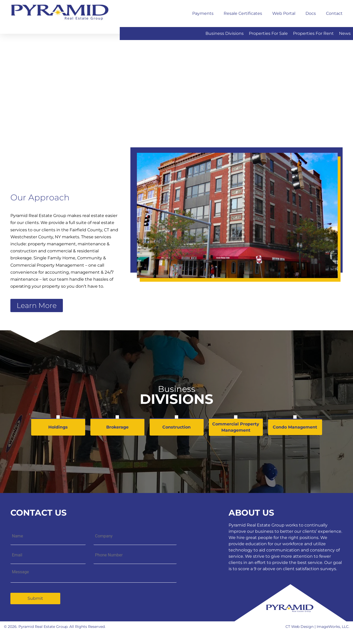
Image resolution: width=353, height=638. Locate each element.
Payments (203, 13)
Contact (334, 13)
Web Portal (283, 13)
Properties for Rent (313, 33)
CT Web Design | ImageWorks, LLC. (317, 626)
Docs (310, 13)
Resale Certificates (243, 13)
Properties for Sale (268, 33)
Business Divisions (224, 33)
